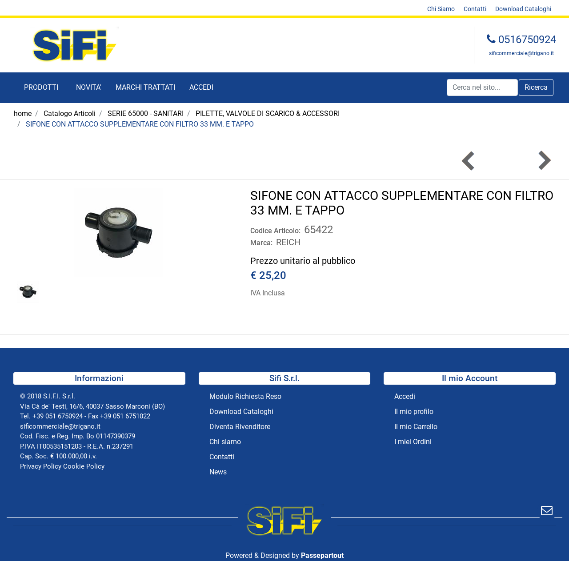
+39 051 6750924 (57, 416)
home (23, 113)
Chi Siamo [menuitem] (441, 8)
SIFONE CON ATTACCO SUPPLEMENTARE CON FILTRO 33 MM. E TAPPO (140, 124)
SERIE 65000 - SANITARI (146, 113)
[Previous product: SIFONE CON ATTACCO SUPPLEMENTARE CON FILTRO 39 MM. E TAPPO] (468, 160)
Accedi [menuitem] (404, 396)
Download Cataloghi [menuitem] (523, 8)
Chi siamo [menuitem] (225, 442)
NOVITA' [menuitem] (88, 87)
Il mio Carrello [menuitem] (415, 426)
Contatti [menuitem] (475, 8)
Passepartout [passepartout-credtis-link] (322, 555)
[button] (536, 87)
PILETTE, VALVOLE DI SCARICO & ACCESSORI (268, 113)
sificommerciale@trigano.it (521, 53)
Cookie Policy (83, 466)
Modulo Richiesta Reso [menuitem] (245, 396)
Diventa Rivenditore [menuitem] (239, 426)
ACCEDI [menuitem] (201, 87)
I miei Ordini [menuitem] (413, 442)
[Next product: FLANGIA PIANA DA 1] (543, 160)
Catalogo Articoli (70, 113)
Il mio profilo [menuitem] (413, 411)
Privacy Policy (40, 466)
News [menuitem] (218, 472)
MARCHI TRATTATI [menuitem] (145, 87)
